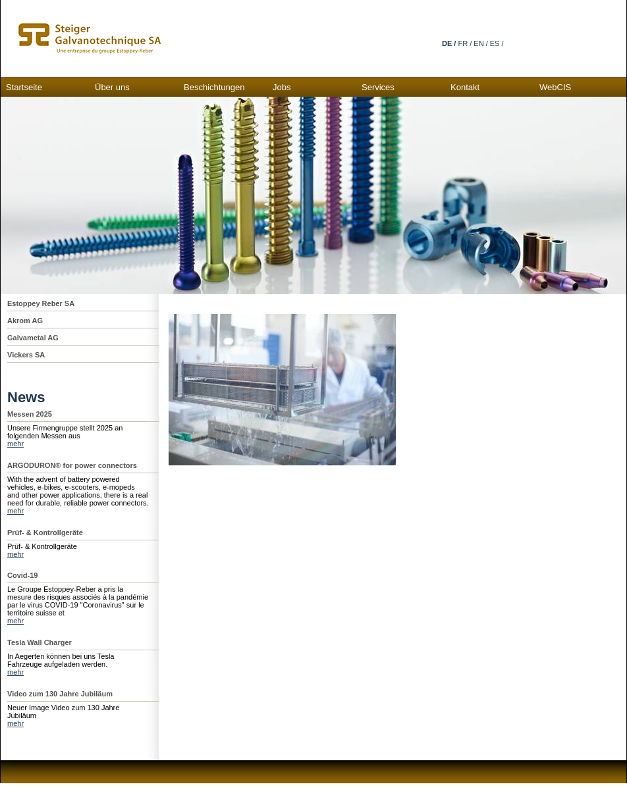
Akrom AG (25, 320)
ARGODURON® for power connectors (72, 465)
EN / (480, 43)
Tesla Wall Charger (39, 642)
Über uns (112, 87)
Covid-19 (22, 575)
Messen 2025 (29, 414)
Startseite (24, 87)
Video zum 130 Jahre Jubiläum (60, 694)
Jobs (281, 87)
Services (378, 87)
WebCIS (555, 87)
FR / (465, 43)
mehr (15, 444)
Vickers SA (26, 355)
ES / (497, 43)
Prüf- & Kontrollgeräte (45, 532)
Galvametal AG (33, 338)
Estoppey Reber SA (40, 303)
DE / (449, 43)
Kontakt (464, 87)
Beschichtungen (214, 87)
